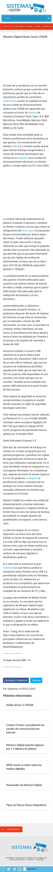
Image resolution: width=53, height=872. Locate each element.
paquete (22, 157)
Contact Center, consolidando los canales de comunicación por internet (25, 728)
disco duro (28, 230)
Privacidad (40, 860)
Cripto (5, 26)
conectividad (10, 567)
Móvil (11, 26)
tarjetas (32, 112)
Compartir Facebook (15, 680)
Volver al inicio (11, 829)
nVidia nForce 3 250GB (19, 705)
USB (14, 146)
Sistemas (26, 8)
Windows (45, 26)
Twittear (36, 680)
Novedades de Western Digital (24, 785)
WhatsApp (19, 26)
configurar (32, 478)
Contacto (30, 860)
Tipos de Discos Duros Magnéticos (26, 805)
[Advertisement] (24, 61)
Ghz (21, 418)
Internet (37, 26)
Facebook (29, 26)
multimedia (9, 100)
